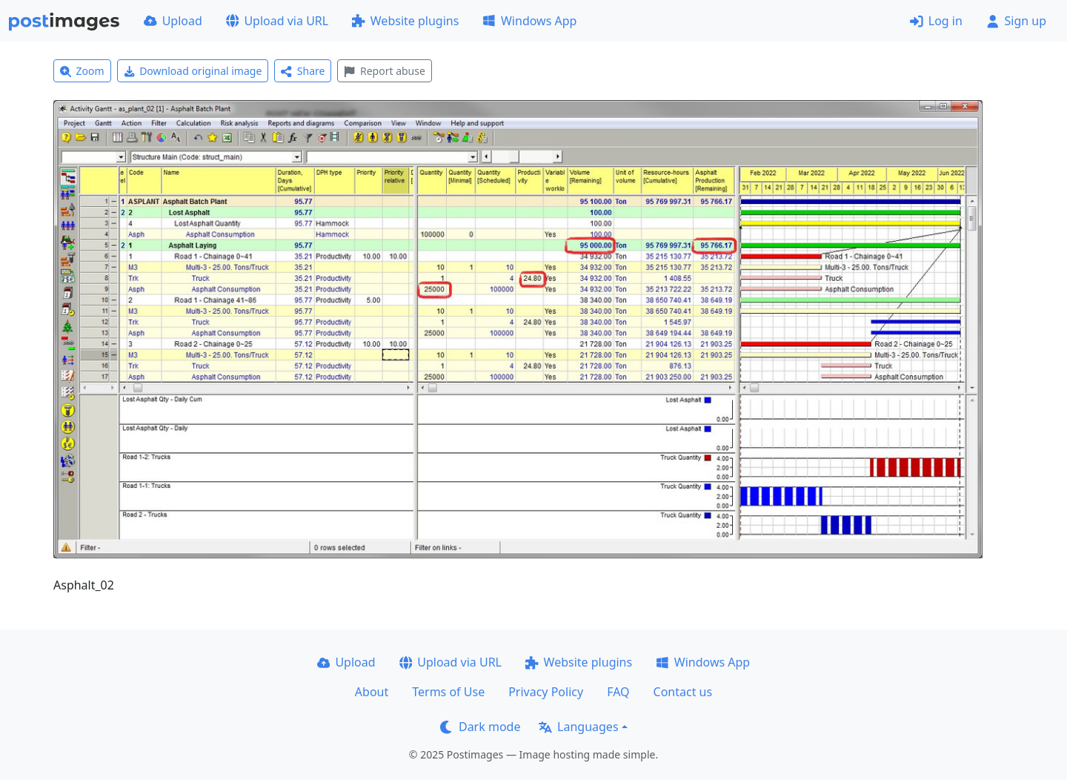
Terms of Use (448, 692)
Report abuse (384, 71)
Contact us (683, 692)
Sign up (1016, 21)
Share (303, 71)
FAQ (618, 692)
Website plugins (405, 21)
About (371, 692)
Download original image (193, 71)
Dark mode (480, 726)
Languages (578, 726)
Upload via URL (277, 21)
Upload (173, 21)
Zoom (82, 71)
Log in (936, 21)
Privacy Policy (545, 692)
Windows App (529, 21)
